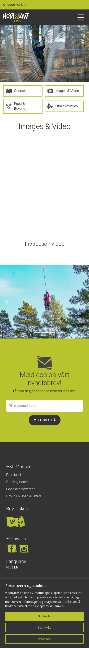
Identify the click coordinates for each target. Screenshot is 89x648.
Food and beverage (20, 489)
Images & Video (67, 91)
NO (8, 567)
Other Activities (66, 106)
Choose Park (15, 4)
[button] (6, 302)
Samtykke (44, 627)
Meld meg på (45, 420)
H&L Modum (18, 466)
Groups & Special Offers (23, 496)
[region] (44, 613)
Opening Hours (17, 482)
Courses (20, 91)
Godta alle (44, 616)
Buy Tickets (18, 508)
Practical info (16, 475)
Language (16, 561)
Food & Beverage (21, 106)
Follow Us (16, 538)
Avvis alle (44, 639)
